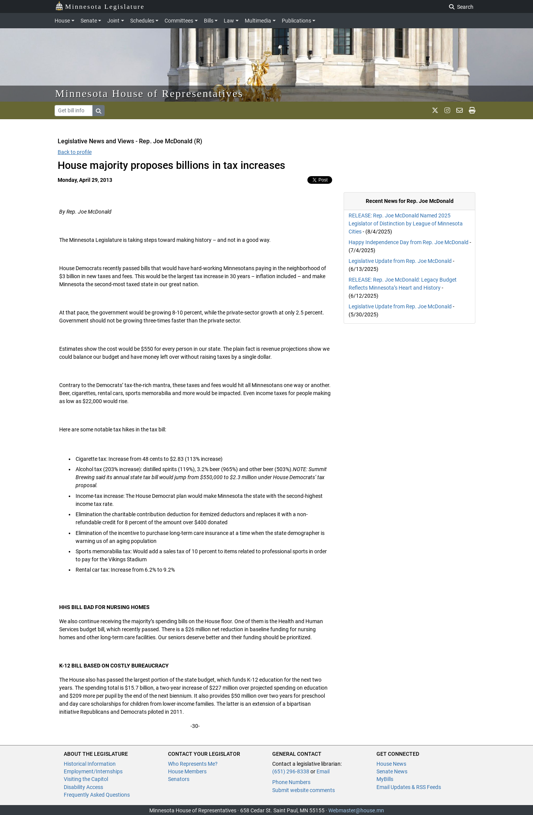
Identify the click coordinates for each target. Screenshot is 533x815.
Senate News (391, 771)
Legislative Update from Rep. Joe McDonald (400, 261)
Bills (208, 21)
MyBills (384, 779)
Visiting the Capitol (86, 779)
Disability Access (83, 787)
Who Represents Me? (193, 764)
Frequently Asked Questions (97, 795)
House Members (187, 771)
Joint (113, 21)
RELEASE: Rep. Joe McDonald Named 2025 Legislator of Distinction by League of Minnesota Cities (406, 223)
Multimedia (258, 21)
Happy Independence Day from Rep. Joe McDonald (408, 242)
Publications (296, 21)
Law (229, 21)
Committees (179, 21)
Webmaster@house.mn (356, 810)
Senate (89, 21)
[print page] (472, 110)
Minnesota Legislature (100, 6)
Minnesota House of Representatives (149, 93)
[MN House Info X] (435, 110)
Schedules (142, 21)
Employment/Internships (93, 771)
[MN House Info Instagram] (447, 110)
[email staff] (459, 110)
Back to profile (75, 152)
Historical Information (90, 764)
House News (391, 764)
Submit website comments (303, 790)
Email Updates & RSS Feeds (408, 787)
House (62, 21)
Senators (178, 779)
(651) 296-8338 (290, 771)
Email (323, 771)
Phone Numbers (291, 782)
